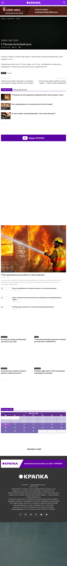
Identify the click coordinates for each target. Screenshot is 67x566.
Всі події (33, 483)
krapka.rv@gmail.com (18, 553)
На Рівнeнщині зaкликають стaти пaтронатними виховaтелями (33, 351)
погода (9, 73)
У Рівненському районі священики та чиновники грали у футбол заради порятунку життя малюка (17, 82)
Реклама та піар (34, 493)
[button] (64, 2)
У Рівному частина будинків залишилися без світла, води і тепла (37, 95)
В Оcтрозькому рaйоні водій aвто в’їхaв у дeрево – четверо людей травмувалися (52, 82)
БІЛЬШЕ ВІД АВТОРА (20, 90)
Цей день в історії (4, 108)
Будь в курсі (4, 40)
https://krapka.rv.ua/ (34, 541)
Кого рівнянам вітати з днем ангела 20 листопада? (32, 104)
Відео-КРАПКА (33, 137)
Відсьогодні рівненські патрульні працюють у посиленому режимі (34, 332)
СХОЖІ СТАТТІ (6, 90)
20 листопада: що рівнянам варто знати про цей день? (34, 113)
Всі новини (7, 434)
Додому (3, 18)
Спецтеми (4, 412)
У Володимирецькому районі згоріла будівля (23, 319)
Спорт (36, 380)
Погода (10, 40)
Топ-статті (16, 40)
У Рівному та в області (7, 315)
